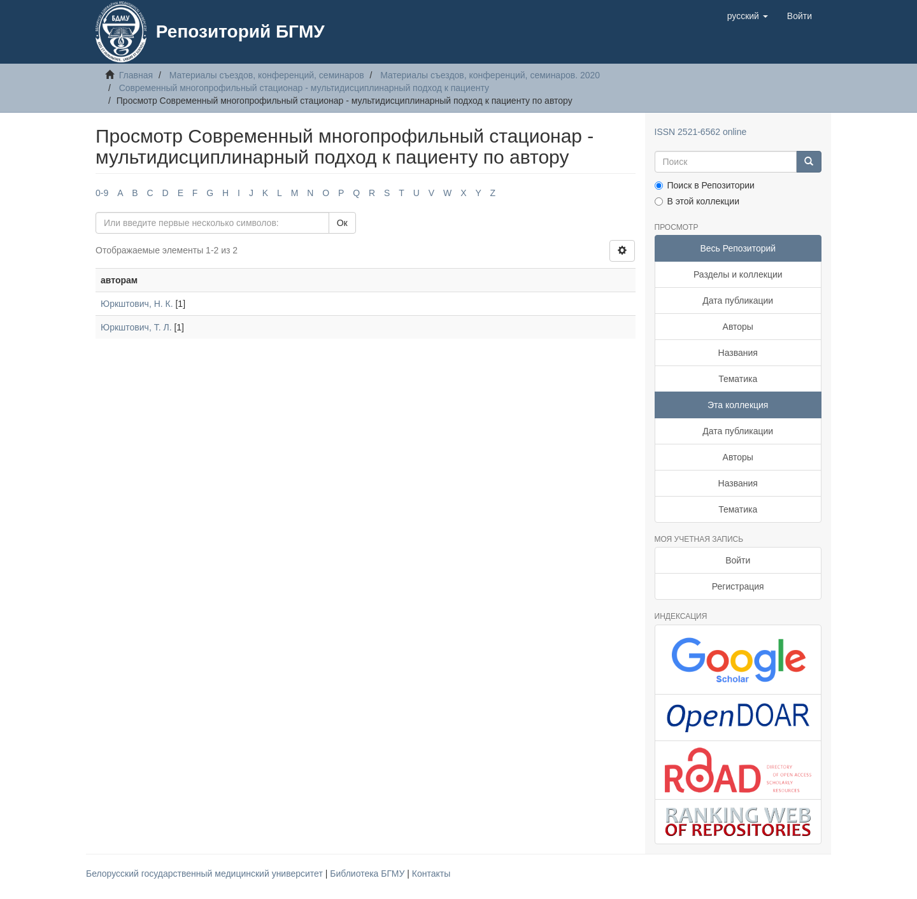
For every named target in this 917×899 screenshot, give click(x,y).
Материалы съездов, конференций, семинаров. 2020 (490, 75)
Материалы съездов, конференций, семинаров (266, 75)
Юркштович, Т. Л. (136, 327)
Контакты (431, 873)
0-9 (102, 193)
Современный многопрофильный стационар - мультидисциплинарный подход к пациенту (304, 88)
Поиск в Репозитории (705, 185)
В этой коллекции (697, 201)
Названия (738, 353)
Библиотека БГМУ (368, 873)
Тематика (737, 379)
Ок (342, 223)
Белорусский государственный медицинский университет (205, 873)
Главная (136, 75)
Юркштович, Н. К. (137, 304)
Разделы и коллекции (738, 274)
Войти (737, 560)
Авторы (738, 327)
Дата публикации (737, 300)
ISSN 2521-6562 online (701, 132)
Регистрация (738, 586)
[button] (748, 16)
